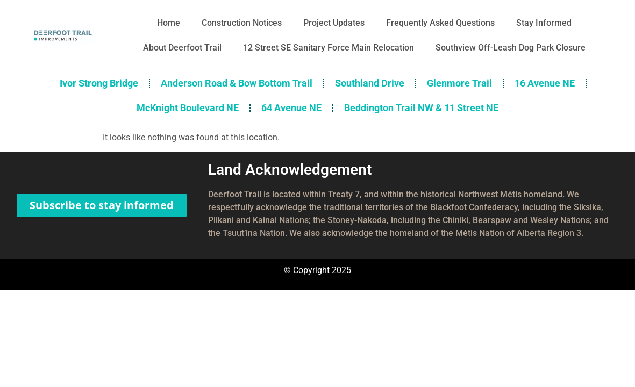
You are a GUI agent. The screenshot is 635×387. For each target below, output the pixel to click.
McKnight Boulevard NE (188, 107)
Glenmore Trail (459, 83)
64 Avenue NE (291, 107)
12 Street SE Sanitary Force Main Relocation (328, 47)
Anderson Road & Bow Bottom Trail (236, 83)
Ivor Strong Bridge (99, 83)
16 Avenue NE (545, 83)
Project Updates (334, 23)
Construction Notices (242, 23)
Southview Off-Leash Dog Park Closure (511, 47)
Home (168, 23)
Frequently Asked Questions (440, 23)
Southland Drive (369, 83)
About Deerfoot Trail (182, 47)
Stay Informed (544, 23)
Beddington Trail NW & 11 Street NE (421, 107)
